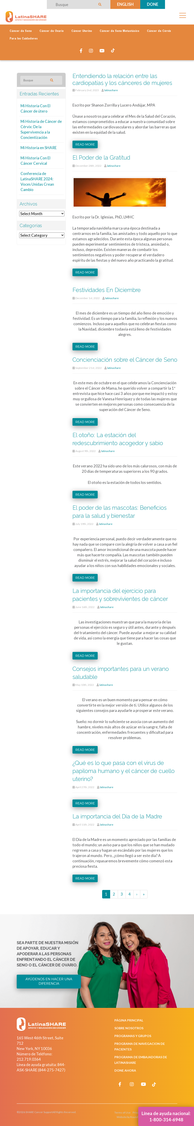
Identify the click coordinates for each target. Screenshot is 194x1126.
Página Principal (128, 1020)
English (125, 4)
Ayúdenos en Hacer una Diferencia (48, 981)
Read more (85, 144)
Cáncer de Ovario (51, 31)
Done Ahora (125, 1070)
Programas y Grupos (132, 1036)
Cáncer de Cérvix (159, 31)
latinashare (111, 90)
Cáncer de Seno (21, 31)
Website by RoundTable (130, 1117)
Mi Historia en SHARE (39, 147)
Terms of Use (122, 1112)
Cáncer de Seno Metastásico (119, 31)
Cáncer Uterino (81, 31)
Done (152, 4)
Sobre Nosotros (128, 1028)
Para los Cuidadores (24, 38)
